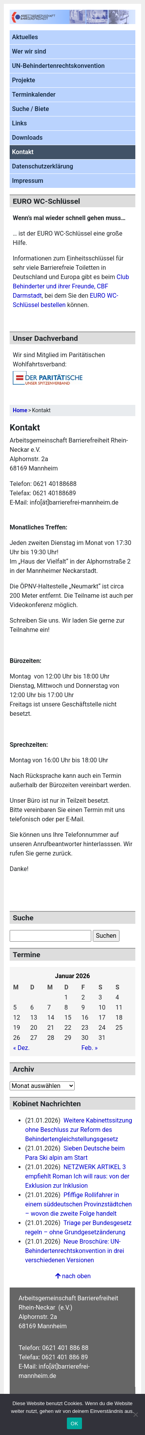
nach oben (72, 1276)
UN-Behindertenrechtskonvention (58, 65)
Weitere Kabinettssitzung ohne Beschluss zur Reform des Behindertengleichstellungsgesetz (78, 1130)
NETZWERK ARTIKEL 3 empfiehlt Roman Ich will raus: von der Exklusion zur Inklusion (77, 1176)
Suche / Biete (30, 109)
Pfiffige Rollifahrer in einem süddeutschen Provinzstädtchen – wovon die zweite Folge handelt (78, 1204)
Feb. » (90, 1048)
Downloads (27, 137)
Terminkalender (34, 94)
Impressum (27, 180)
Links (19, 123)
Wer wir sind (29, 51)
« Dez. (21, 1048)
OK (74, 1423)
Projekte (23, 80)
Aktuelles (25, 37)
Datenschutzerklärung (42, 166)
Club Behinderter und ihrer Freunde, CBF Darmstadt (71, 286)
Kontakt (23, 152)
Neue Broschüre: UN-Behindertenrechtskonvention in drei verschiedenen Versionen (74, 1251)
